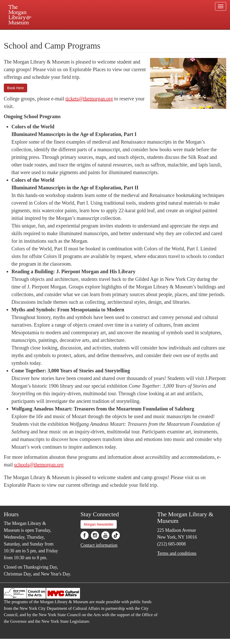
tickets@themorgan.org (89, 98)
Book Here (15, 88)
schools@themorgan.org (39, 464)
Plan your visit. (54, 34)
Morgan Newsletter (99, 524)
